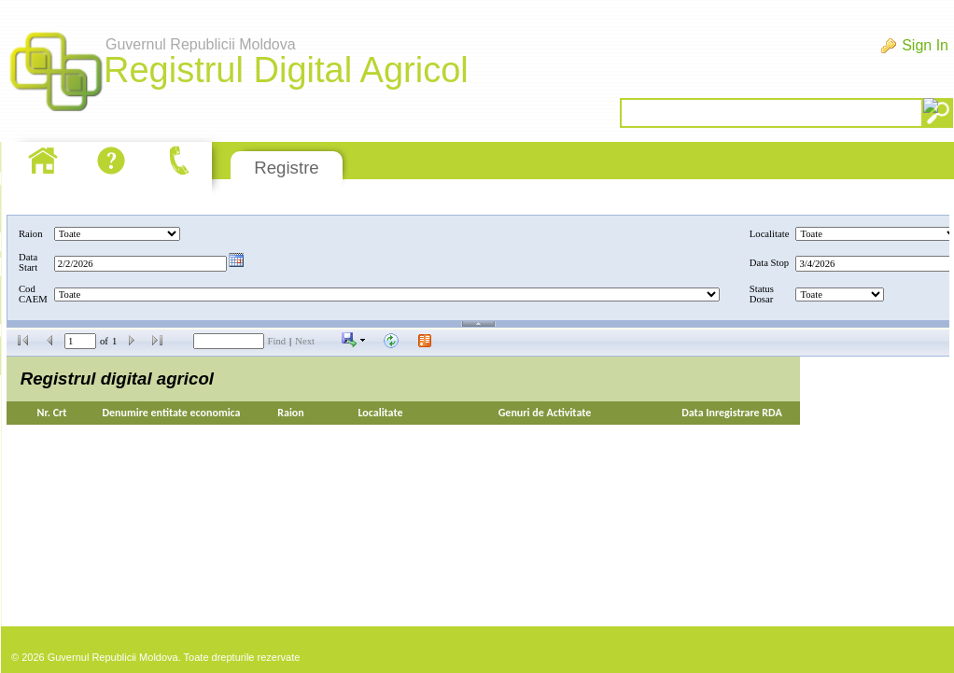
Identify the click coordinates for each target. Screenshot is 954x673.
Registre (286, 167)
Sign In (925, 45)
